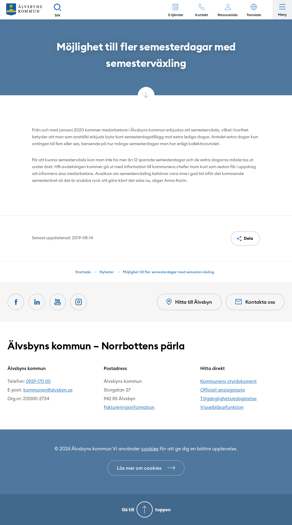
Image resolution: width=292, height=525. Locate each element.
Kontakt (201, 15)
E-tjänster (175, 15)
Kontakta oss (255, 302)
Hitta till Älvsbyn (189, 302)
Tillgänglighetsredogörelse (228, 398)
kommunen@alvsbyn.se (48, 390)
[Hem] (24, 9)
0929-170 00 (38, 381)
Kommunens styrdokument (228, 381)
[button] (254, 9)
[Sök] (57, 9)
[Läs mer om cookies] (146, 468)
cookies (149, 449)
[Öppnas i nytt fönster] (78, 302)
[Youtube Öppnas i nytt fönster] (57, 302)
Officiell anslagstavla (222, 390)
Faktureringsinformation (129, 407)
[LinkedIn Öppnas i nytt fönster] (36, 302)
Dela (248, 238)
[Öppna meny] (282, 9)
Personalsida (228, 15)
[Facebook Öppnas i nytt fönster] (15, 302)
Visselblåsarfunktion (222, 407)
